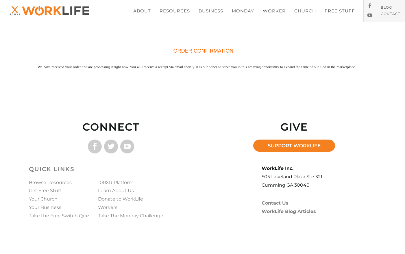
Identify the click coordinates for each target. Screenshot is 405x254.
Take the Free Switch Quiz (59, 215)
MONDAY (243, 11)
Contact (390, 14)
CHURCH (305, 11)
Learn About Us (116, 190)
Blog (386, 7)
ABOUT (142, 11)
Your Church (43, 199)
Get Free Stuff (45, 190)
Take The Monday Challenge (130, 215)
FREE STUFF (340, 11)
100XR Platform (116, 182)
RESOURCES (175, 11)
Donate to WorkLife (120, 199)
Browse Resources (50, 182)
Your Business (45, 207)
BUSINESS (211, 11)
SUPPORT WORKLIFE (294, 146)
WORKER (274, 11)
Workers (107, 207)
